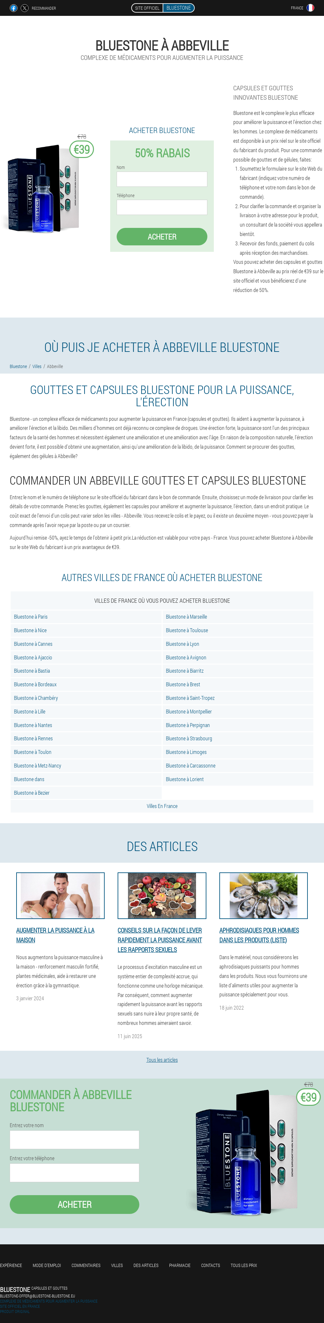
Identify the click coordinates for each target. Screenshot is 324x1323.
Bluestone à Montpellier (189, 711)
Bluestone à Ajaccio (33, 657)
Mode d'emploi (47, 1265)
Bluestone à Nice (30, 630)
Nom (121, 167)
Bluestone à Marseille (186, 616)
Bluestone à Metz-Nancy (37, 765)
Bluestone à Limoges (186, 751)
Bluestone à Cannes (33, 643)
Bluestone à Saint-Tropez (190, 697)
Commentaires (86, 1265)
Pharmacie (180, 1265)
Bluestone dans (29, 779)
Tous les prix (244, 1265)
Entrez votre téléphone (32, 1158)
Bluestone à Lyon (182, 643)
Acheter (162, 236)
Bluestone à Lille (29, 711)
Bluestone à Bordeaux (35, 684)
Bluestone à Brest (183, 684)
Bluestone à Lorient (185, 779)
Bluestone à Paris (31, 616)
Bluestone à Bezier (32, 792)
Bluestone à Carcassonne (190, 765)
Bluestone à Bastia (32, 670)
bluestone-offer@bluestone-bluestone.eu (37, 1295)
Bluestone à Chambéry (36, 697)
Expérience (11, 1265)
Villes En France (162, 805)
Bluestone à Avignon (186, 657)
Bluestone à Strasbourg (189, 738)
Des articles (145, 1265)
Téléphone (125, 195)
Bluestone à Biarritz (184, 670)
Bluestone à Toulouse (187, 630)
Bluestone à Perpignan (188, 725)
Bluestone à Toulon (33, 751)
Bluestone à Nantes (33, 725)
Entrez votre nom (27, 1125)
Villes (117, 1265)
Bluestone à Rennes (33, 738)
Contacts (210, 1265)
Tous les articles (162, 1059)
